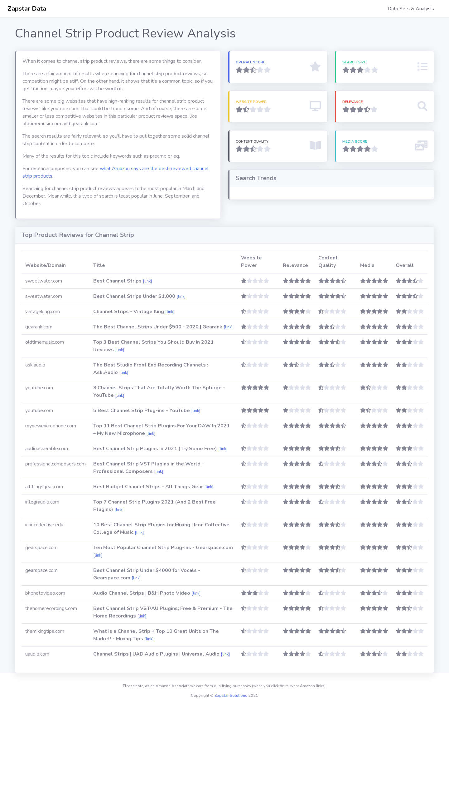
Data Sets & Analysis (411, 8)
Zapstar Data (26, 8)
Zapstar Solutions (231, 780)
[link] (147, 365)
